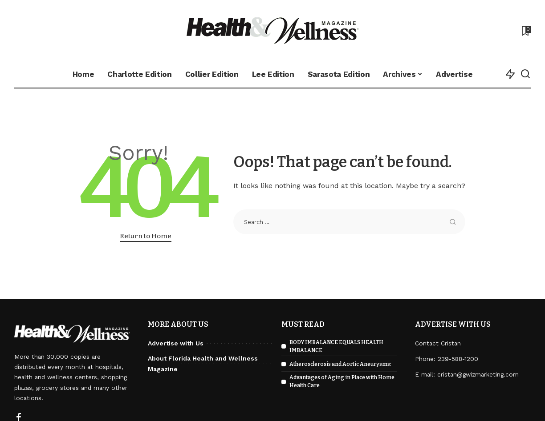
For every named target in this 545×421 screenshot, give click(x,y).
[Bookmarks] (525, 31)
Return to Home (145, 236)
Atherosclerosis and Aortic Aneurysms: (340, 364)
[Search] (525, 74)
